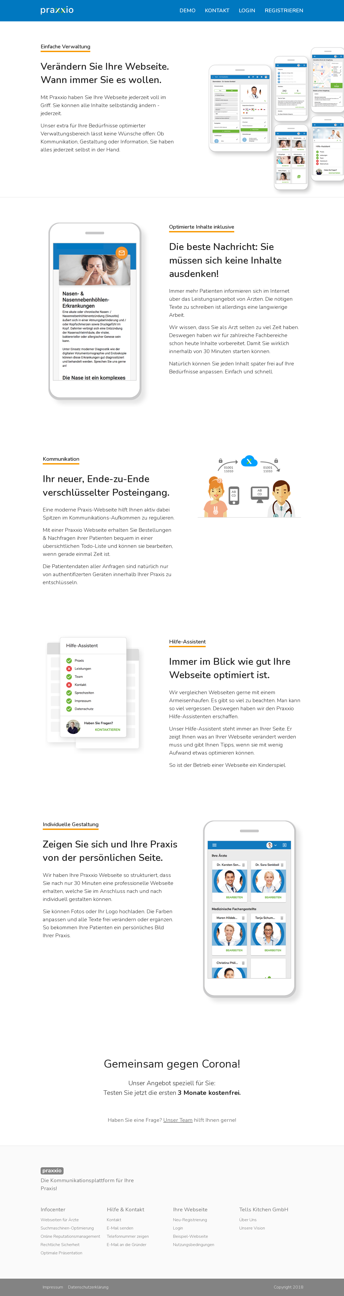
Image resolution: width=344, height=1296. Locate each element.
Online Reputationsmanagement (70, 1236)
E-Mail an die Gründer (126, 1245)
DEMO (187, 10)
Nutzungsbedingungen (193, 1245)
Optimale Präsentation (61, 1253)
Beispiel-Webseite (190, 1236)
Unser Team (178, 1120)
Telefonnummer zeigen (128, 1236)
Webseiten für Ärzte (60, 1220)
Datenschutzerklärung (88, 1287)
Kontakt (114, 1220)
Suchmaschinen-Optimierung (67, 1228)
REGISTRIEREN (284, 10)
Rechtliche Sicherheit (60, 1245)
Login (178, 1228)
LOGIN (247, 10)
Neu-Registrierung (190, 1220)
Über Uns (248, 1220)
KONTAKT (217, 10)
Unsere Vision (252, 1228)
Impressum (53, 1287)
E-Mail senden (120, 1228)
